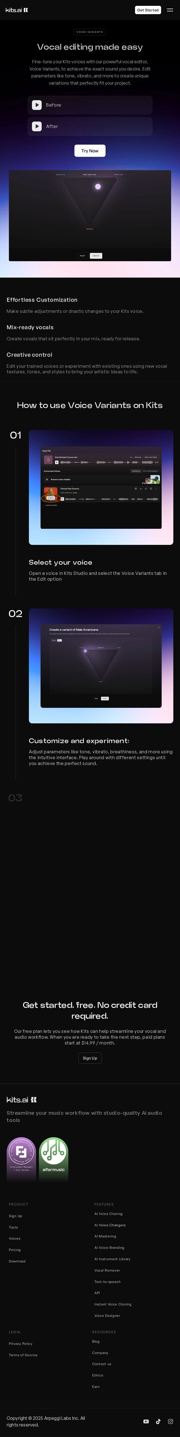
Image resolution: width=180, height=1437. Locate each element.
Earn (96, 1387)
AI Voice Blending (109, 1247)
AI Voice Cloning (108, 1214)
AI (96, 1225)
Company (100, 1353)
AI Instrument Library (112, 1259)
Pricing (15, 1250)
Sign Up (15, 1216)
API (97, 1293)
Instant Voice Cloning (113, 1304)
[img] (146, 1421)
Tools (13, 1227)
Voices (14, 1238)
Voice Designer (107, 1315)
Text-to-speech (107, 1282)
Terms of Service (23, 1355)
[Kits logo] (17, 10)
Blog (96, 1341)
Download (17, 1261)
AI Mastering (105, 1236)
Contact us (101, 1364)
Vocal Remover (107, 1270)
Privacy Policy (20, 1344)
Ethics (97, 1375)
